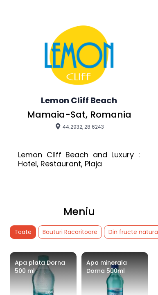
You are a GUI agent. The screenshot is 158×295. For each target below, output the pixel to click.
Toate (23, 232)
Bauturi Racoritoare (70, 232)
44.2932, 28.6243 (79, 126)
